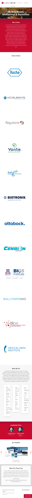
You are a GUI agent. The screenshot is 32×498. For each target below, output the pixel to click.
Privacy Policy (4, 492)
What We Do (19, 2)
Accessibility (10, 492)
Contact (6, 494)
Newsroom (26, 2)
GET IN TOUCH (28, 495)
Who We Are (12, 2)
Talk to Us (12, 6)
